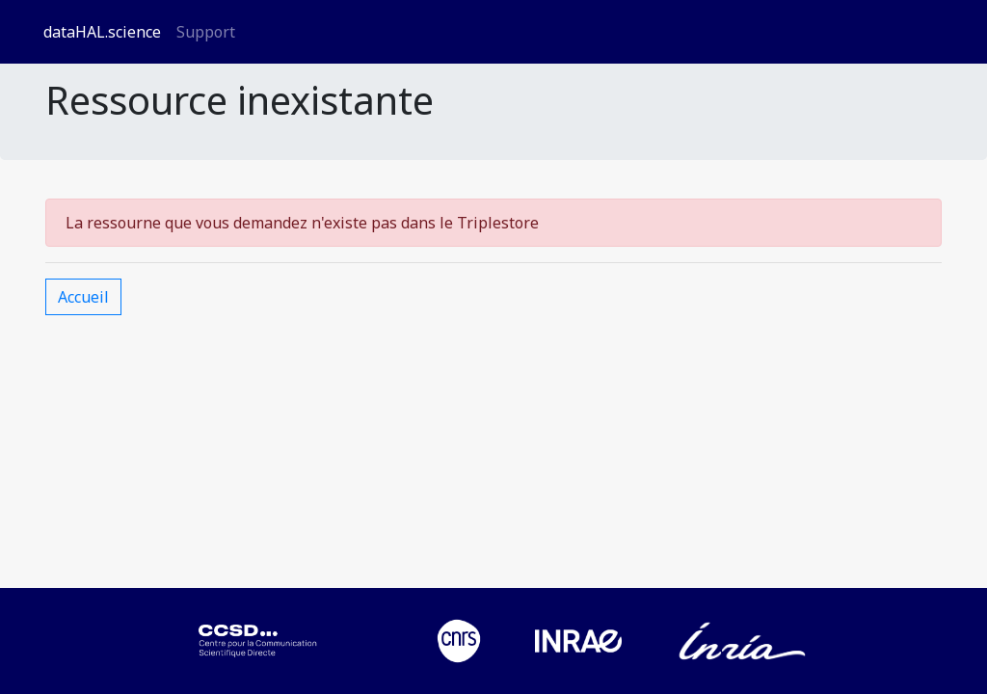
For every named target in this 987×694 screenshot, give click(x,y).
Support (205, 31)
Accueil (83, 296)
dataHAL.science (102, 31)
